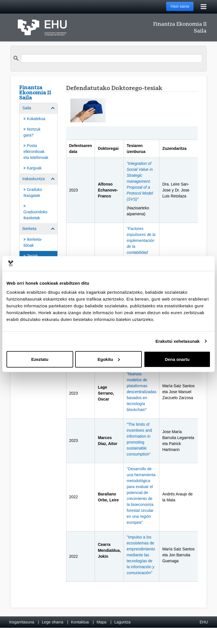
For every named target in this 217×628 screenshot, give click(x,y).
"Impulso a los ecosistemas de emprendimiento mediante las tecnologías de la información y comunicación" (141, 555)
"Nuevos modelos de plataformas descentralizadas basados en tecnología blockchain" (141, 392)
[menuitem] (38, 138)
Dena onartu (177, 359)
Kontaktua (80, 622)
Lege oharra (52, 622)
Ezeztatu (39, 359)
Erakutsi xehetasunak (177, 341)
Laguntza (122, 622)
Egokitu (108, 359)
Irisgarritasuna (21, 622)
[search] (111, 58)
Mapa (102, 622)
